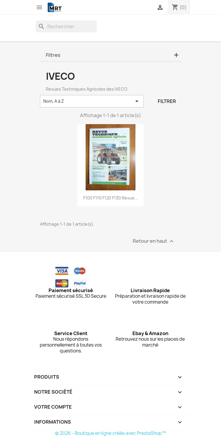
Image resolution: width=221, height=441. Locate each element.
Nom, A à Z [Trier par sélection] (92, 101)
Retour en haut (154, 241)
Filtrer (167, 101)
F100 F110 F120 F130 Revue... (110, 198)
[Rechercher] (66, 26)
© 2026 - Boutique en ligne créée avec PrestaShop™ (110, 433)
